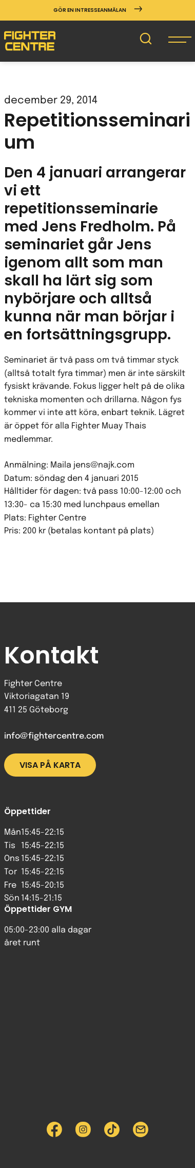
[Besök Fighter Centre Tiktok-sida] (112, 1129)
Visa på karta (50, 765)
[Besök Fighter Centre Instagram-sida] (83, 1129)
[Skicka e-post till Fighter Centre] (140, 1129)
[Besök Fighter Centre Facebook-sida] (54, 1129)
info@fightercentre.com (54, 736)
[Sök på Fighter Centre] (146, 40)
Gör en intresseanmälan (97, 10)
